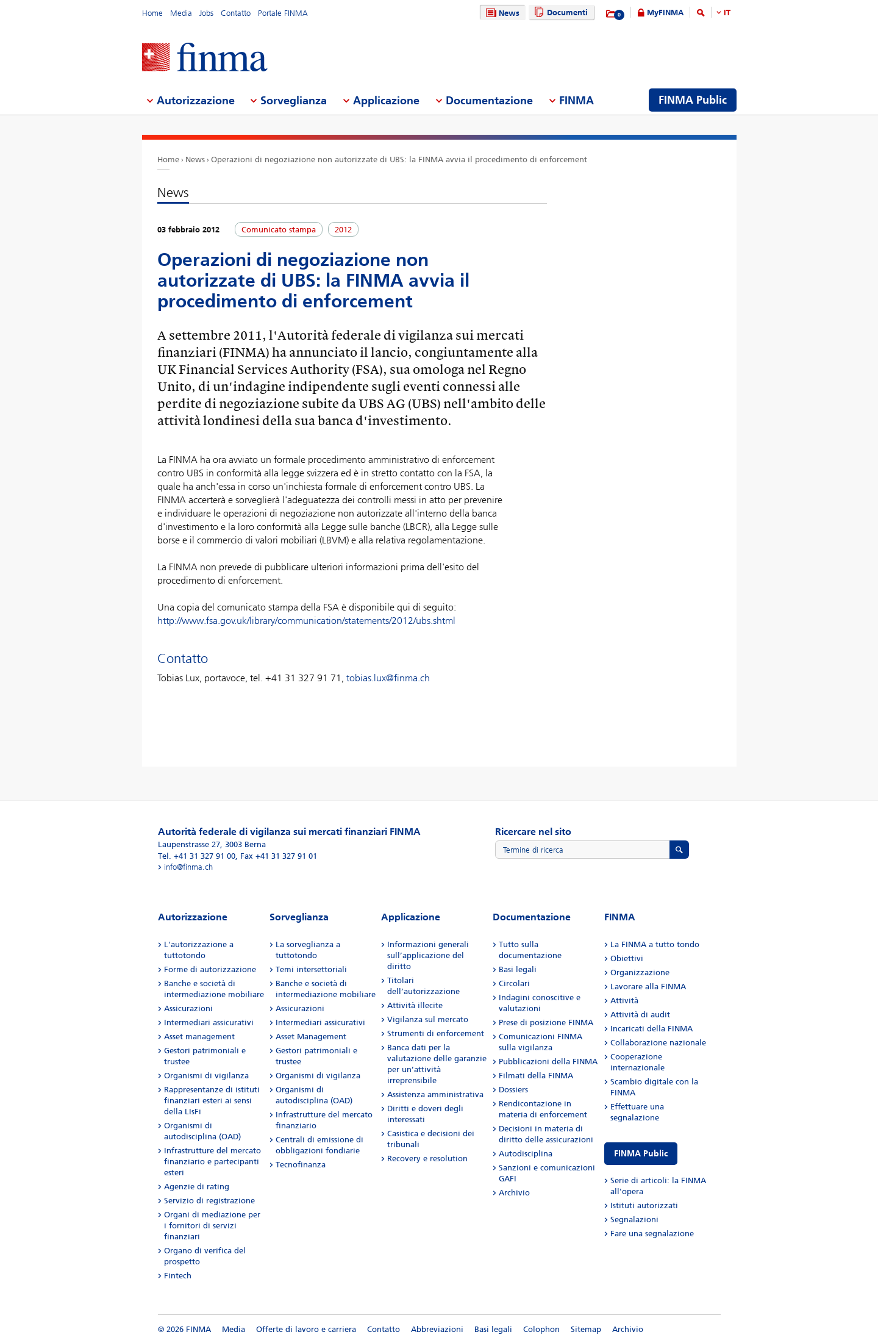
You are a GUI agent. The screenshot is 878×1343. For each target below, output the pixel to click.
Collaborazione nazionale (658, 1042)
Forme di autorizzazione (210, 969)
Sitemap (586, 1329)
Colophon (541, 1329)
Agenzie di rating (196, 1186)
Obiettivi (626, 958)
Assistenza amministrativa (435, 1094)
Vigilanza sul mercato (427, 1019)
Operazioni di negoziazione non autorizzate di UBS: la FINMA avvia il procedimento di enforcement (399, 159)
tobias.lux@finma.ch (388, 678)
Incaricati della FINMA (651, 1028)
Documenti (559, 12)
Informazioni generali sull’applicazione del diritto (428, 955)
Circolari (514, 983)
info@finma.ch (188, 867)
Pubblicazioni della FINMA (548, 1061)
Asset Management (311, 1036)
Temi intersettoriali (311, 969)
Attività (624, 1000)
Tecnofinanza (301, 1164)
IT (727, 12)
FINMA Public (641, 1153)
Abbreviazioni (437, 1329)
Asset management (199, 1036)
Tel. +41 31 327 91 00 (196, 856)
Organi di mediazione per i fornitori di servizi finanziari (212, 1225)
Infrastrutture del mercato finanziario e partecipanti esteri (212, 1161)
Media (181, 13)
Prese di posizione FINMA (546, 1022)
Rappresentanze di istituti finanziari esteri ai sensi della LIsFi (212, 1100)
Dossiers (513, 1089)
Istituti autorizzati (644, 1205)
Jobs (206, 13)
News (501, 13)
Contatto (236, 13)
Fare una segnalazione (652, 1233)
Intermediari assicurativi (209, 1022)
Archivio (514, 1192)
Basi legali (518, 969)
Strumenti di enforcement (435, 1033)
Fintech (177, 1275)
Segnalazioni (634, 1219)
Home (152, 13)
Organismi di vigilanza (206, 1075)
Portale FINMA (283, 13)
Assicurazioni (188, 1008)
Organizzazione (639, 972)
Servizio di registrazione (209, 1200)
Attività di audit (640, 1014)
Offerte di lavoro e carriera (306, 1329)
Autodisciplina (525, 1153)
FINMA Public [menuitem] (693, 100)
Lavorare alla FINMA (648, 986)
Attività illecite (415, 1005)
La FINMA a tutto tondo (654, 944)
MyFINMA (665, 12)
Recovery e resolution (427, 1158)
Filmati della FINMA (536, 1075)
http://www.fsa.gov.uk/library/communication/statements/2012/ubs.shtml (306, 620)
